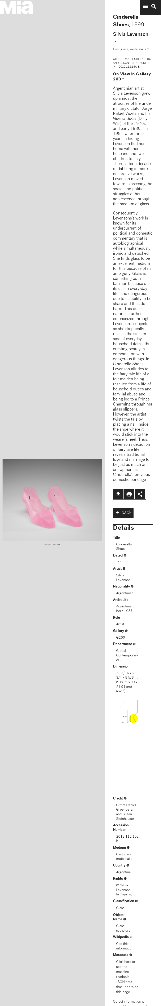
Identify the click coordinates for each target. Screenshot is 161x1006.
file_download (118, 494)
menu (145, 6)
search (154, 6)
